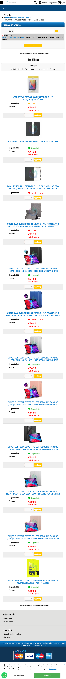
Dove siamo (8, 621)
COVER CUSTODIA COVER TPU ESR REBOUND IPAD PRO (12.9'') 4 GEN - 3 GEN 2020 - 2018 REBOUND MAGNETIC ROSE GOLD (33, 404)
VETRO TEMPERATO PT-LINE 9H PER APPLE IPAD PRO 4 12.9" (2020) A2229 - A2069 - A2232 (33, 581)
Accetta (47, 675)
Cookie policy (53, 669)
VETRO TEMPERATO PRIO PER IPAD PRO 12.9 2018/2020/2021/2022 (33, 98)
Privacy (7, 637)
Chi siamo (8, 618)
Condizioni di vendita (12, 634)
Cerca (11, 31)
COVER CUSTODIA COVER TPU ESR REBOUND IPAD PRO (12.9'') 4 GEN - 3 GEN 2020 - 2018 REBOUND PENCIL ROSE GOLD (33, 538)
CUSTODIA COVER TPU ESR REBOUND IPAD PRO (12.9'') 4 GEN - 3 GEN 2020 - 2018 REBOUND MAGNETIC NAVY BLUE (33, 314)
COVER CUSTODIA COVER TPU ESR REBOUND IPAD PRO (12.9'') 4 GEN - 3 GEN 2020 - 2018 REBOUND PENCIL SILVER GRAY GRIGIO (33, 493)
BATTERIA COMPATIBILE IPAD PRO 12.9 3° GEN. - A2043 (33, 141)
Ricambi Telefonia (13, 37)
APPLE (23, 37)
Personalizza (19, 675)
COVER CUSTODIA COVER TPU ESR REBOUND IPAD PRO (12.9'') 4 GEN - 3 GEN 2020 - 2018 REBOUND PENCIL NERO (33, 448)
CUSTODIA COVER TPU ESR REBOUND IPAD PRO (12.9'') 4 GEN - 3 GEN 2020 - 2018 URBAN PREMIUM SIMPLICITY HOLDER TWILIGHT (33, 226)
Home (4, 8)
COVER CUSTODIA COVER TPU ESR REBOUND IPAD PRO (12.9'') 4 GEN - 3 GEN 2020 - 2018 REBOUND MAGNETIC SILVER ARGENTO (33, 360)
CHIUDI (64, 664)
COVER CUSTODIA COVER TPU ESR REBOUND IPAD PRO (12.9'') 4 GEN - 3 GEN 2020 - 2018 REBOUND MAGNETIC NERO (33, 271)
